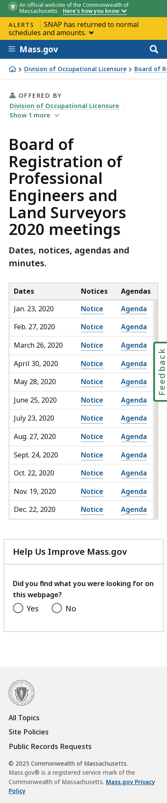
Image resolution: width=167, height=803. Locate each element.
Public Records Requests (50, 746)
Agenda (134, 308)
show (30, 115)
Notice (92, 308)
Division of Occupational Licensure (75, 69)
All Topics (24, 717)
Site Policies (29, 732)
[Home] (12, 69)
